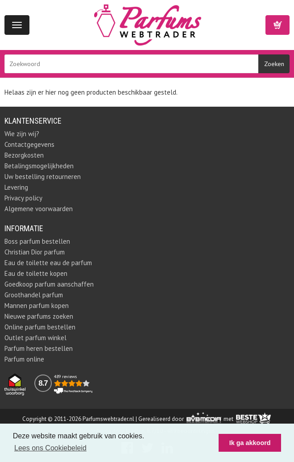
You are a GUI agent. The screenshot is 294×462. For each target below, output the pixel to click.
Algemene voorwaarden (38, 208)
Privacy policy (23, 198)
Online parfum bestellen (39, 327)
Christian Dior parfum (34, 252)
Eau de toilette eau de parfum (48, 262)
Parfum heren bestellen (38, 348)
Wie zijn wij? (21, 133)
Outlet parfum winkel (35, 337)
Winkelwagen (277, 25)
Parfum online (24, 359)
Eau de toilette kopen (35, 273)
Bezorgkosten (24, 155)
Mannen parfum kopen (36, 305)
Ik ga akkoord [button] (250, 442)
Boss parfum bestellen (37, 241)
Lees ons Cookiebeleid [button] (50, 448)
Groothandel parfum (33, 295)
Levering (16, 187)
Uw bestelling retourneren (42, 176)
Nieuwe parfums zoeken (38, 316)
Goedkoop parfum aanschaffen (49, 284)
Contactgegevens (29, 144)
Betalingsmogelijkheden (39, 166)
